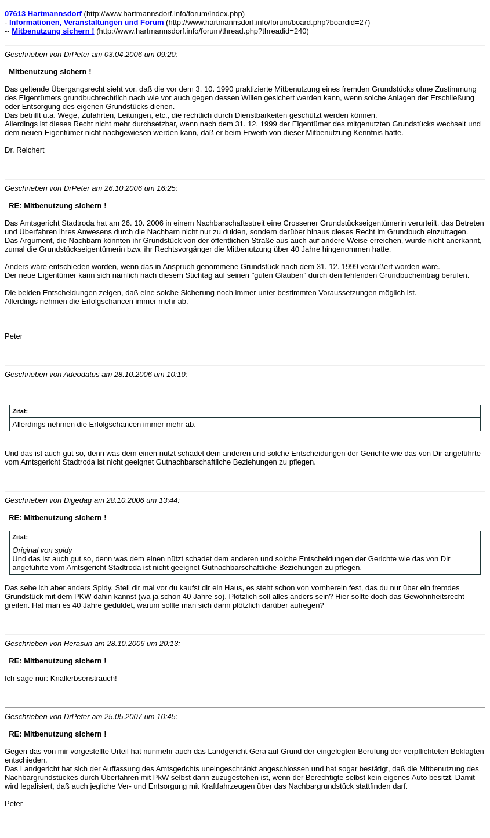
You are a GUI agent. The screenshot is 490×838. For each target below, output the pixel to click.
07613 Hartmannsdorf (43, 13)
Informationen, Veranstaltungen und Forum (86, 22)
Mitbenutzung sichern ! (53, 31)
